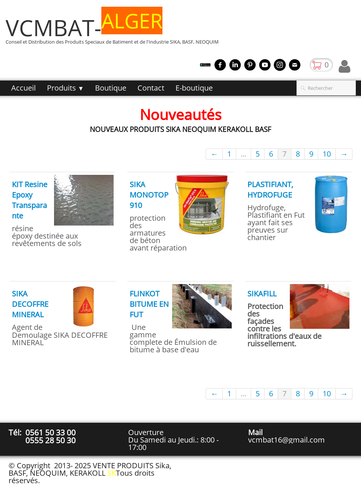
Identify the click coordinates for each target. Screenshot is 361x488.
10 (327, 154)
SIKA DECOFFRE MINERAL (30, 304)
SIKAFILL (261, 294)
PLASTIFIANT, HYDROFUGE (270, 189)
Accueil (23, 88)
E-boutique (194, 88)
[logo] (115, 31)
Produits (65, 88)
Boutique (110, 88)
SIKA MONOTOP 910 (149, 194)
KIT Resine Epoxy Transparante (29, 200)
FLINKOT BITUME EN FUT (149, 304)
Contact (150, 88)
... (243, 154)
